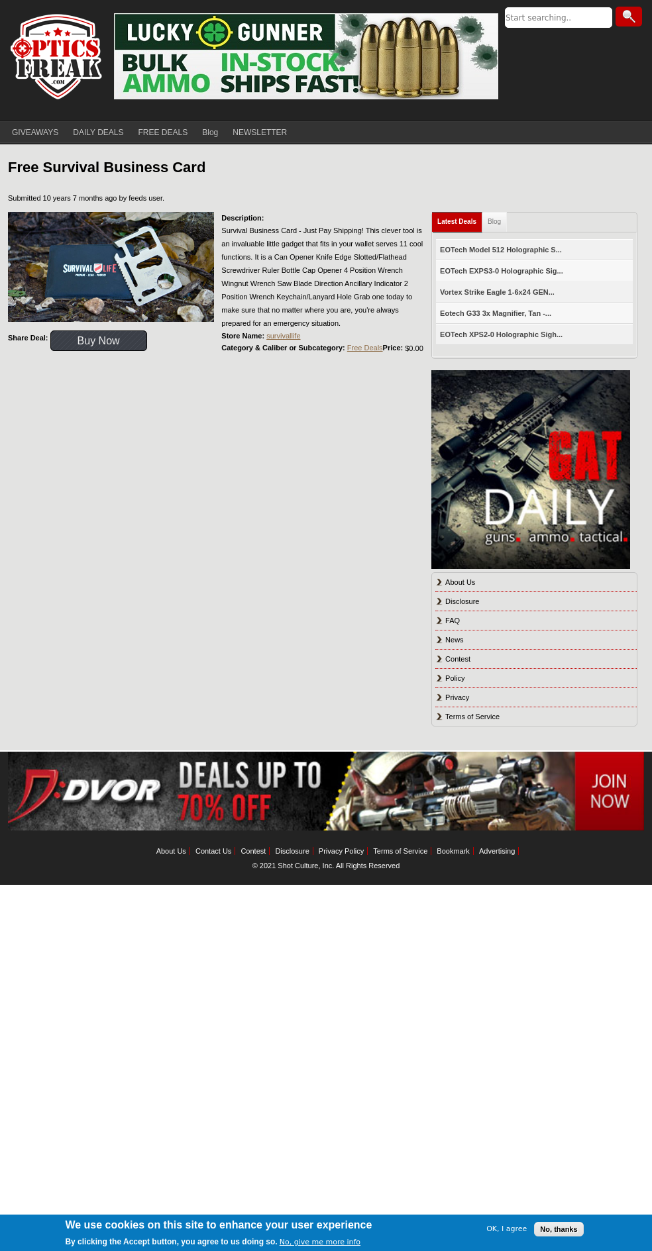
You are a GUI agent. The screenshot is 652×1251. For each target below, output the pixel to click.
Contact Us (213, 851)
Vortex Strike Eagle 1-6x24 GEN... (497, 292)
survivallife (283, 336)
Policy (454, 678)
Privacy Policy (341, 851)
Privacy (457, 697)
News (454, 640)
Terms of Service (472, 717)
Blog (210, 132)
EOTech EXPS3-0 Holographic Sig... (501, 271)
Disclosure (462, 601)
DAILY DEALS (98, 132)
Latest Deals (456, 221)
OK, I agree (506, 1229)
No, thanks (558, 1229)
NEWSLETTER (260, 132)
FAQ (452, 621)
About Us (460, 582)
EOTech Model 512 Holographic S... (501, 250)
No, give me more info (320, 1242)
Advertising (497, 851)
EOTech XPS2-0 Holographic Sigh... (501, 334)
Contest (457, 659)
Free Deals (365, 348)
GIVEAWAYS (35, 132)
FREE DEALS (163, 132)
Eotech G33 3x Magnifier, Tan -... (495, 313)
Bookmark (453, 851)
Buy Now (99, 340)
